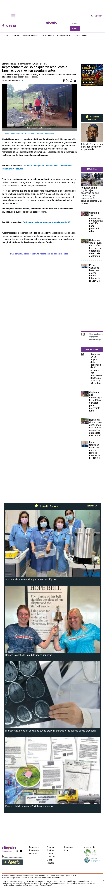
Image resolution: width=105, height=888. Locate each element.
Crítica (50, 853)
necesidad (49, 134)
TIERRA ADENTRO (64, 36)
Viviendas (29, 134)
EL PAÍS (77, 36)
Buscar (75, 28)
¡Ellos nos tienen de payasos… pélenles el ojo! (95, 337)
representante (17, 134)
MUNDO (51, 36)
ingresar (96, 16)
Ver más (92, 506)
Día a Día (51, 856)
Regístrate (34, 847)
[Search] (85, 23)
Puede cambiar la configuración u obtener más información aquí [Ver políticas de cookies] (27, 885)
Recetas (50, 863)
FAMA (6, 36)
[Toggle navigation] (13, 15)
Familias (39, 134)
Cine (66, 850)
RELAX (84, 36)
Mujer (49, 860)
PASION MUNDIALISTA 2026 (33, 36)
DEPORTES (15, 36)
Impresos (68, 847)
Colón (6, 134)
